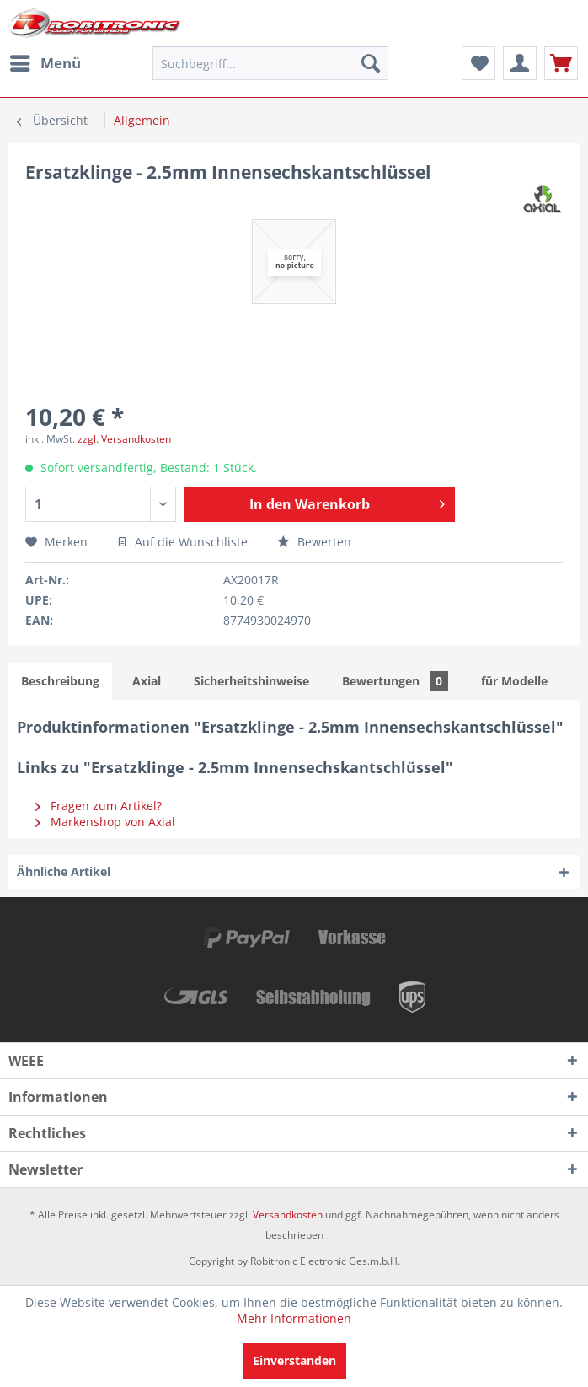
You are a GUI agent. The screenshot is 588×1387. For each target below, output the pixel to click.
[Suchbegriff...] (270, 63)
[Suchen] (370, 63)
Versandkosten (288, 1214)
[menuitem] (44, 63)
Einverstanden (294, 1360)
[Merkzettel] (478, 63)
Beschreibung (60, 681)
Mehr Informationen (294, 1318)
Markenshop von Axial (105, 822)
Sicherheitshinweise (251, 681)
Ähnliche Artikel (63, 871)
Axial (146, 681)
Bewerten (314, 542)
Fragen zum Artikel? (98, 806)
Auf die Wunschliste (182, 542)
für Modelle (514, 681)
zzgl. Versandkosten (124, 439)
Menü (45, 61)
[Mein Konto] (520, 63)
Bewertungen (395, 681)
